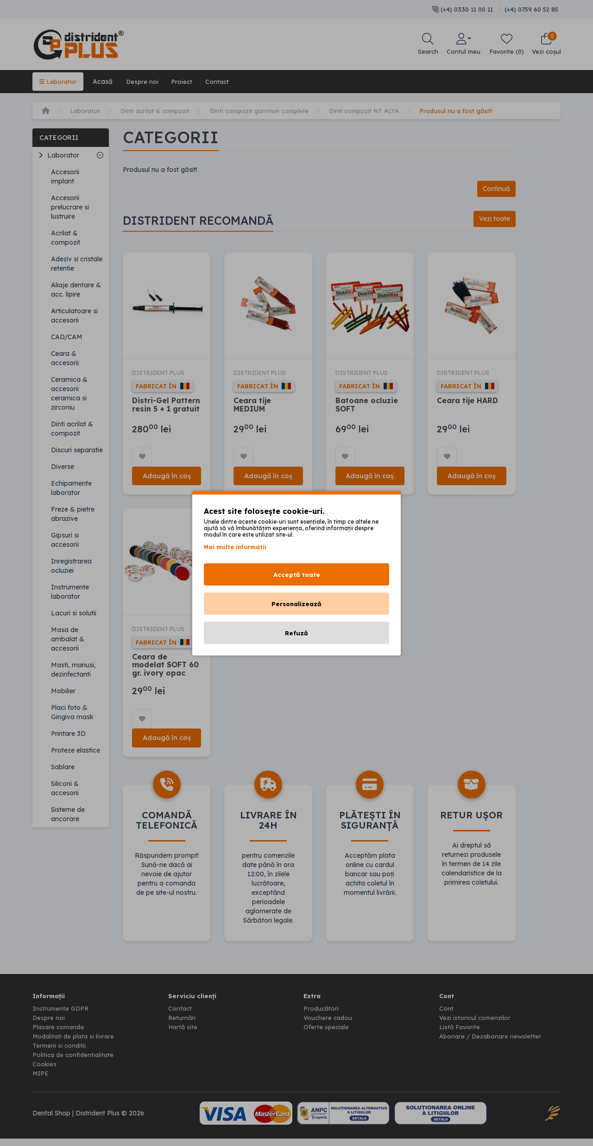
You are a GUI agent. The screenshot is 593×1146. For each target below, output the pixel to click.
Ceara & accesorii (65, 358)
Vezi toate (492, 219)
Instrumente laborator (70, 592)
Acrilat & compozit (65, 238)
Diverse (62, 466)
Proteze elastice (75, 750)
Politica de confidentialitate (74, 1062)
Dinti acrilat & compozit (159, 111)
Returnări (182, 1025)
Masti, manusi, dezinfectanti (73, 669)
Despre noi (145, 81)
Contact (224, 81)
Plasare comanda (60, 1034)
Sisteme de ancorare (68, 814)
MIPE (41, 1080)
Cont (446, 1016)
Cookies (44, 1071)
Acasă (105, 81)
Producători (321, 1016)
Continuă (494, 188)
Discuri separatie (77, 450)
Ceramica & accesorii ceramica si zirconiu (69, 393)
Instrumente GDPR (61, 1016)
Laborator (59, 81)
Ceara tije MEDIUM (254, 407)
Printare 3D (68, 733)
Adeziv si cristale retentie (76, 263)
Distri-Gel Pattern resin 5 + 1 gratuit (166, 407)
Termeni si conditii (60, 1053)
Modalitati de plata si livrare (75, 1043)
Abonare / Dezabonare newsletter (492, 1043)
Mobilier (63, 691)
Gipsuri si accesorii (65, 540)
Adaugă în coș (167, 479)
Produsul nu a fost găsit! (472, 111)
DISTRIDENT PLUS (160, 376)
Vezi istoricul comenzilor (476, 1025)
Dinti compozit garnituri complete (267, 111)
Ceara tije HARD (471, 403)
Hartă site (183, 1034)
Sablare (63, 767)
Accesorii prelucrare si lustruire (70, 207)
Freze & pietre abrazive (73, 514)
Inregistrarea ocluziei (71, 566)
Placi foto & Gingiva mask (72, 712)
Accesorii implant (65, 176)
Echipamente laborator (71, 488)
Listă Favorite (460, 1034)
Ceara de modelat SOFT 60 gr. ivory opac (167, 670)
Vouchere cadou (328, 1025)
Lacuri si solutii (73, 613)
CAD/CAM (66, 337)
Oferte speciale (326, 1034)
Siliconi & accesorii (65, 788)
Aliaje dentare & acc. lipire (76, 289)
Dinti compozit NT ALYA (377, 111)
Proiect (187, 81)
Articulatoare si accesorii (74, 315)
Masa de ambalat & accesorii (67, 639)
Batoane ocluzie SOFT (369, 407)
